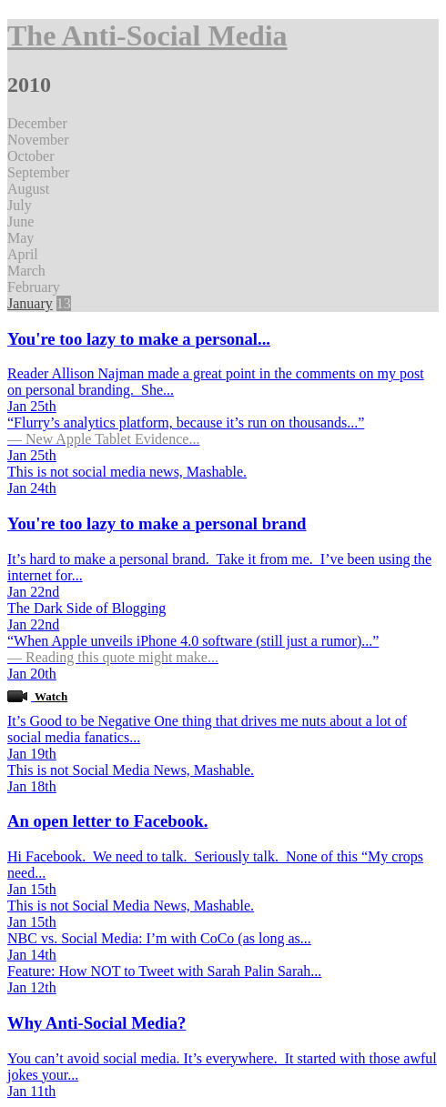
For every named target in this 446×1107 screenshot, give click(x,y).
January (30, 303)
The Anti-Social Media (147, 35)
